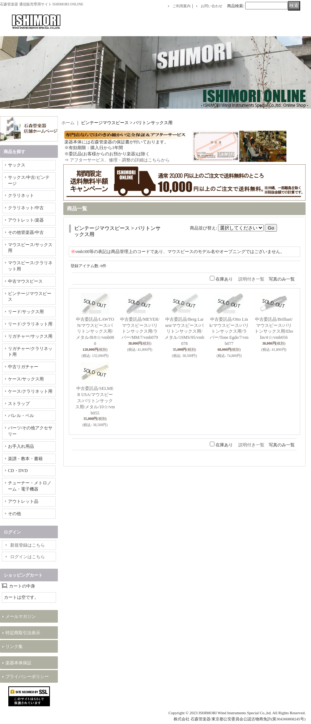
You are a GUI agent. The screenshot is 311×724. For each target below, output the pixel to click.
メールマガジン (20, 616)
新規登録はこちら (27, 545)
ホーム (67, 122)
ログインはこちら (27, 556)
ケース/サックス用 (26, 379)
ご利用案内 (181, 6)
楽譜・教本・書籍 (25, 458)
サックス (16, 165)
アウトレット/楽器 (26, 220)
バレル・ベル (21, 415)
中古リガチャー (23, 366)
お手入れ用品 (21, 446)
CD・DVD (18, 470)
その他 (14, 513)
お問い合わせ (211, 6)
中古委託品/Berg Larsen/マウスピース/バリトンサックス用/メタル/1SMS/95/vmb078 (184, 331)
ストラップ (19, 403)
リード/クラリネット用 (30, 324)
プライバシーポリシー (27, 676)
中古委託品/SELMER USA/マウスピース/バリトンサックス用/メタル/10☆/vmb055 (95, 400)
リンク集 (14, 646)
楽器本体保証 (18, 662)
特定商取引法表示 (22, 632)
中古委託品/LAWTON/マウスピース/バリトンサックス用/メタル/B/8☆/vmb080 (95, 331)
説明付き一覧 (251, 279)
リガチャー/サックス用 (30, 336)
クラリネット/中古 (26, 207)
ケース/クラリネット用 (30, 391)
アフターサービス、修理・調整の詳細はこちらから (120, 160)
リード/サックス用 (26, 311)
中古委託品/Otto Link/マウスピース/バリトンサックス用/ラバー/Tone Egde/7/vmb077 (229, 331)
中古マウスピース (25, 281)
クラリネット (21, 195)
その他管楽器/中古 (26, 232)
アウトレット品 (23, 501)
